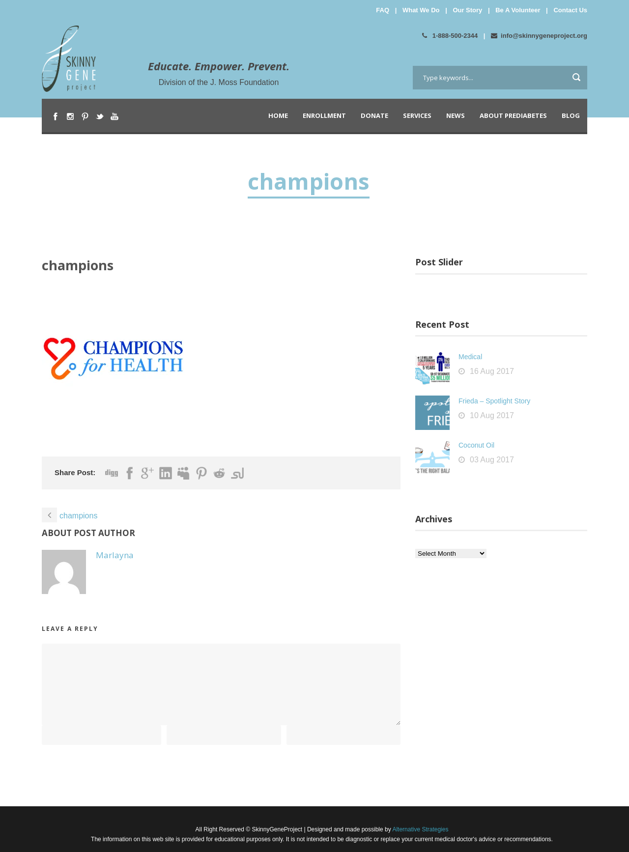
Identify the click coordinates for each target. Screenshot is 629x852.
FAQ (382, 10)
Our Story (467, 10)
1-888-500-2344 (450, 35)
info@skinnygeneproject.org (539, 35)
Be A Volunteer (517, 10)
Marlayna (115, 555)
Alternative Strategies (420, 829)
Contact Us (570, 10)
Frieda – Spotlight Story (494, 401)
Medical (470, 357)
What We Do (421, 10)
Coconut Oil (476, 445)
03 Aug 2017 (492, 459)
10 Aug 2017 (492, 415)
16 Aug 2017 (492, 371)
